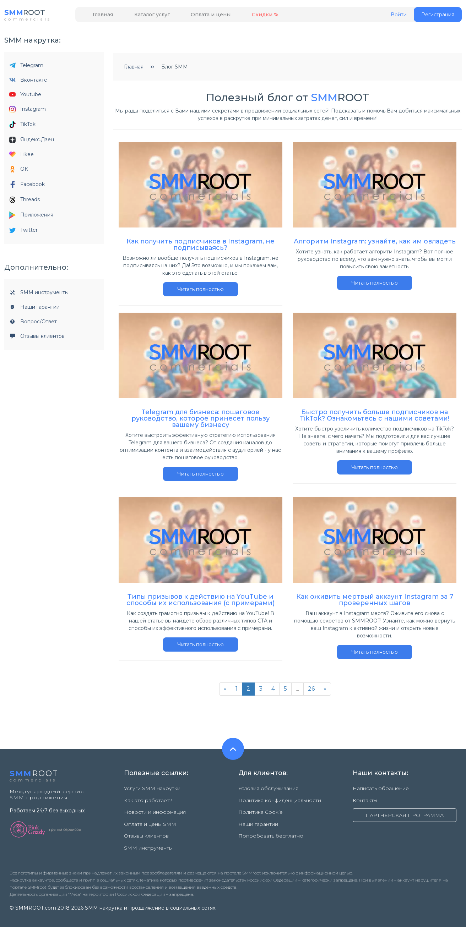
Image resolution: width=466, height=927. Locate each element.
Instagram (27, 111)
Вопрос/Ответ (33, 323)
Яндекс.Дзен (31, 141)
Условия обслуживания (268, 790)
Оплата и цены (192, 16)
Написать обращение (381, 790)
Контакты (365, 799)
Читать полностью (200, 291)
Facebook (27, 186)
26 (311, 690)
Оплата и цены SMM (150, 818)
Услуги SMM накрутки (152, 790)
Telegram (26, 67)
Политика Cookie (260, 809)
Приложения (31, 217)
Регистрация (437, 16)
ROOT (28, 14)
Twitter (23, 232)
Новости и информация (155, 809)
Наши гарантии (34, 309)
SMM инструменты (39, 294)
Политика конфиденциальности (279, 799)
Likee (21, 156)
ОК (18, 171)
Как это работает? (148, 799)
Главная (99, 16)
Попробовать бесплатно (270, 827)
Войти (399, 17)
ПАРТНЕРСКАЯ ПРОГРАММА (404, 814)
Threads (24, 201)
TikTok (22, 126)
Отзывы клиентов (37, 338)
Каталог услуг (141, 16)
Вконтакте (28, 82)
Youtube (25, 96)
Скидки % (239, 16)
